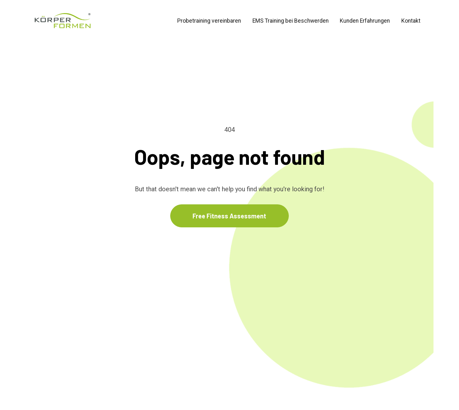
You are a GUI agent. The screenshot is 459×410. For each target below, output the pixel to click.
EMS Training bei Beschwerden (290, 21)
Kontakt (410, 21)
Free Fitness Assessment (229, 204)
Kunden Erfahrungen (365, 21)
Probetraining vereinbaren (209, 21)
